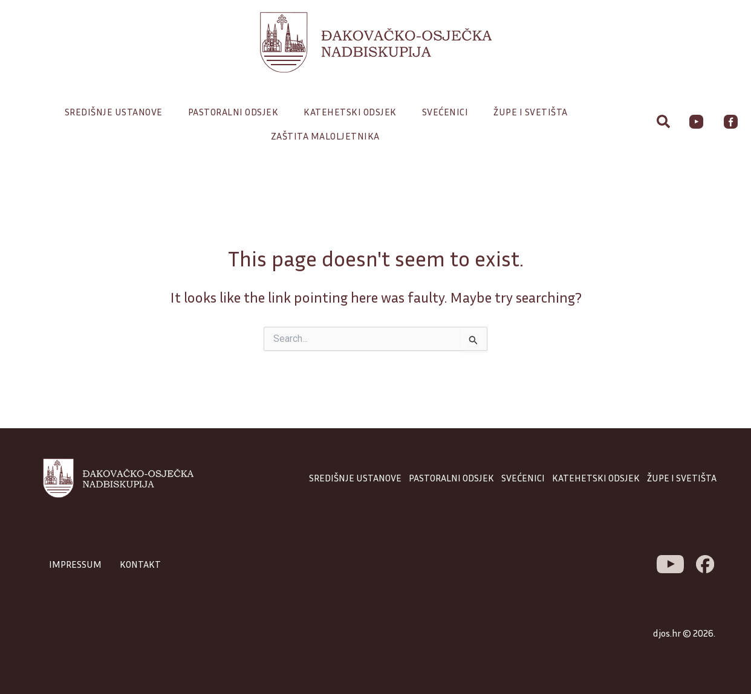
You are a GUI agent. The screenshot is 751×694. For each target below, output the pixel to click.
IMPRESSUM (75, 564)
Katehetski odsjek (353, 112)
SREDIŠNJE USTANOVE (355, 478)
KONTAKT (140, 564)
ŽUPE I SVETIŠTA (682, 478)
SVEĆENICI (523, 478)
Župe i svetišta (533, 112)
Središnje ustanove (117, 112)
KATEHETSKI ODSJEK (596, 478)
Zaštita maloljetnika (325, 136)
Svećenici (448, 112)
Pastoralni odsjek (236, 112)
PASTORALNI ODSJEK (451, 478)
